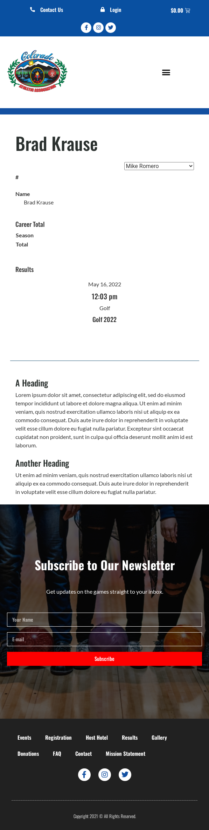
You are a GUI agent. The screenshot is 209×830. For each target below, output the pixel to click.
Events (24, 737)
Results (130, 737)
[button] (166, 72)
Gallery (159, 737)
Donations (28, 753)
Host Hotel (97, 737)
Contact (83, 753)
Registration (58, 737)
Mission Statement (125, 753)
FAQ (57, 753)
